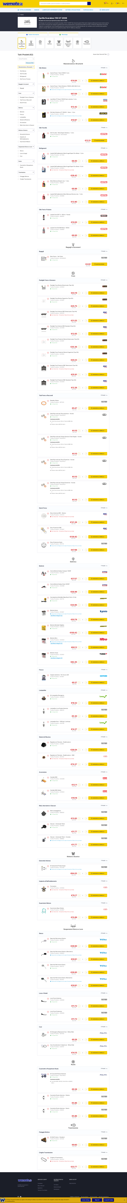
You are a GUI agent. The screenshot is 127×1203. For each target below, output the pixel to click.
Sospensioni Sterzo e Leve (25, 146)
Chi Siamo (56, 1184)
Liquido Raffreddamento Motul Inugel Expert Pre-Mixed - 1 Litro (67, 153)
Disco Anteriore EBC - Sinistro (58, 513)
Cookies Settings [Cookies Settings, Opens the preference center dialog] (86, 1200)
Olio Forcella (23, 73)
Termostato (53, 886)
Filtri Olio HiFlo (88, 10)
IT (117, 3)
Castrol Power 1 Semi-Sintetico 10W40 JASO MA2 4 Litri (65, 86)
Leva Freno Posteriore (56, 1011)
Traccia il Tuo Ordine (42, 1190)
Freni (20, 93)
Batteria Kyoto (54, 610)
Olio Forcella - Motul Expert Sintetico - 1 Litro (62, 133)
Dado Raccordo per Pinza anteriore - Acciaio (62, 413)
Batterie (22, 112)
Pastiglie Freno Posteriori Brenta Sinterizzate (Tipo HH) (64, 339)
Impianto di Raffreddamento (24, 138)
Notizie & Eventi (57, 1187)
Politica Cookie (93, 1196)
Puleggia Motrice (24, 176)
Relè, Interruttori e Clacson (27, 125)
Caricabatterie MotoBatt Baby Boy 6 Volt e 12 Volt (63, 597)
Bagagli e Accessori (24, 84)
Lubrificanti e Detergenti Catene (52, 10)
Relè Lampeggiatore (55, 810)
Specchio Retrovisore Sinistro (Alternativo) (61, 951)
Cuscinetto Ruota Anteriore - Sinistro (60, 1095)
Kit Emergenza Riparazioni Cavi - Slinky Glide (62, 1032)
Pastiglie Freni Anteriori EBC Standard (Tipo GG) (63, 326)
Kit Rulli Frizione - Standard (57, 1137)
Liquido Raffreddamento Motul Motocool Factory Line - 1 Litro (66, 194)
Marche (36, 10)
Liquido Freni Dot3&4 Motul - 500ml (59, 227)
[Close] (124, 1200)
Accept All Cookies (108, 1200)
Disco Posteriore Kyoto (56, 542)
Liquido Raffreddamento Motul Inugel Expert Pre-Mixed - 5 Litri (66, 166)
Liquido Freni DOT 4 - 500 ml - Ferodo (60, 214)
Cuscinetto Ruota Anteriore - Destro (59, 1108)
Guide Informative (34, 34)
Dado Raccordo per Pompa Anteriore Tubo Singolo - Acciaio (66, 436)
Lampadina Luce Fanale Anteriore (59, 708)
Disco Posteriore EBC (55, 527)
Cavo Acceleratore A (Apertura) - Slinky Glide (62, 1045)
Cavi (21, 156)
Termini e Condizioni (74, 1196)
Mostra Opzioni (99, 140)
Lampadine (23, 117)
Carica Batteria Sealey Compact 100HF (60, 571)
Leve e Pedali (23, 153)
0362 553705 (72, 1183)
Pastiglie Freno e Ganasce (27, 97)
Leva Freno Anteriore (55, 998)
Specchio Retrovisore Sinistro (58, 938)
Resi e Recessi (41, 1185)
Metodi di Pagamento (104, 1196)
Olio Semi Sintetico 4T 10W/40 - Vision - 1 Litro (62, 112)
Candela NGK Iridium (55, 790)
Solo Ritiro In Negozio (56, 615)
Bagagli (22, 88)
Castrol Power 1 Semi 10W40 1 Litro (59, 73)
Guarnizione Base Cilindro (57, 908)
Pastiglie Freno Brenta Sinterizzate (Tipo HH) (62, 285)
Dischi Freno (23, 102)
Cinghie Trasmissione (25, 179)
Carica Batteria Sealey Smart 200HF (59, 584)
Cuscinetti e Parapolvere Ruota (26, 166)
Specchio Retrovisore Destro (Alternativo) (61, 977)
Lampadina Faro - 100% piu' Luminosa (60, 721)
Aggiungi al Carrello (97, 80)
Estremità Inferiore (25, 134)
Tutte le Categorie (24, 10)
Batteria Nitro (53, 638)
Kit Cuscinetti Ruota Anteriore (58, 1073)
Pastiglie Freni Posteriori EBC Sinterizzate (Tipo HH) (63, 365)
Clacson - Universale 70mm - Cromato (60, 837)
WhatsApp (65, 34)
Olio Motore (23, 71)
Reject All (97, 1200)
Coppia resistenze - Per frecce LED (59, 675)
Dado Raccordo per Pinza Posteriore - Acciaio (62, 459)
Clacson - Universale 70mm (57, 824)
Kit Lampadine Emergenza (57, 695)
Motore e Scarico (23, 130)
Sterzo (21, 151)
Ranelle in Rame (54, 400)
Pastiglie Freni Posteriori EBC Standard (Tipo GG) (63, 380)
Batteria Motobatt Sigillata (57, 625)
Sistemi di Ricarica (25, 120)
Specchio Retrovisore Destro (57, 964)
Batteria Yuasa (54, 653)
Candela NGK (53, 777)
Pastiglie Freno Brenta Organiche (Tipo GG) (61, 298)
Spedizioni (40, 1188)
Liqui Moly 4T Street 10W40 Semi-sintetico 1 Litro (63, 99)
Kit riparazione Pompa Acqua (58, 866)
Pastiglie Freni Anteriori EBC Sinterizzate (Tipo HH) (63, 311)
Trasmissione (22, 172)
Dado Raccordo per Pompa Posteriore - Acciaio (62, 482)
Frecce (22, 114)
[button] (108, 3)
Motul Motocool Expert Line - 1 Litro (59, 181)
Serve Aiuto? (104, 10)
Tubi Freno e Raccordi (25, 100)
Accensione (23, 122)
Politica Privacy (85, 1196)
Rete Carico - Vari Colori (56, 256)
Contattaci (40, 1183)
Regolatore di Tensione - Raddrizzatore (60, 742)
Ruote (20, 161)
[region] (63, 1200)
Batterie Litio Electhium (73, 10)
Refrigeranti (23, 76)
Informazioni (56, 1189)
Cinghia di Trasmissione (56, 1157)
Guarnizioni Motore (25, 141)
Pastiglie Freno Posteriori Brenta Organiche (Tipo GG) (64, 352)
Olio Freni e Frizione (25, 79)
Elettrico (21, 107)
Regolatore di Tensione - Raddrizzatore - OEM (62, 755)
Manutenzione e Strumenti (25, 67)
